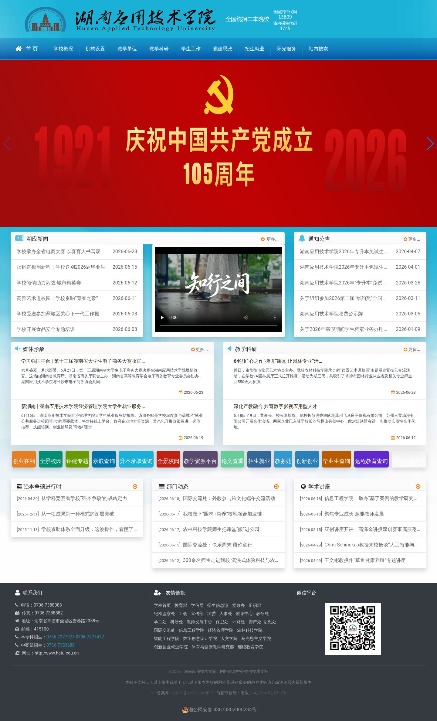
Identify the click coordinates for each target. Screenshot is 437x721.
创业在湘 (24, 461)
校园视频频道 (409, 461)
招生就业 (254, 49)
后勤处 (270, 622)
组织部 (255, 605)
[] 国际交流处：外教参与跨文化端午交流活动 (216, 498)
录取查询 (104, 461)
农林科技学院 (250, 630)
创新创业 (307, 461)
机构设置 (95, 49)
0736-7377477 (89, 637)
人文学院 (229, 638)
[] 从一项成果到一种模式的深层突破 (65, 514)
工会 (183, 613)
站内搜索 (318, 49)
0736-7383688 (60, 645)
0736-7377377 (60, 637)
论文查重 (232, 461)
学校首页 (162, 605)
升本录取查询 (136, 461)
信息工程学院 (191, 630)
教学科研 (159, 49)
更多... (270, 239)
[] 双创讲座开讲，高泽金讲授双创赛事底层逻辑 (361, 529)
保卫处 (222, 622)
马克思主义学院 (256, 638)
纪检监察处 (164, 613)
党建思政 (222, 49)
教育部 (180, 605)
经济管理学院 (220, 630)
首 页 (26, 48)
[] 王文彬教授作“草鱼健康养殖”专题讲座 (352, 560)
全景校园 (51, 461)
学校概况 (63, 49)
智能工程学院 (166, 638)
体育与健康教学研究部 (212, 647)
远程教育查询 (371, 461)
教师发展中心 (199, 622)
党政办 (238, 605)
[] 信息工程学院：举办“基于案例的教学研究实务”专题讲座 (363, 498)
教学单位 (127, 49)
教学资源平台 (200, 461)
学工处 (160, 622)
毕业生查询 (336, 461)
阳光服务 (286, 49)
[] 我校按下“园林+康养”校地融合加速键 (210, 514)
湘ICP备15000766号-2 (193, 693)
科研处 (176, 622)
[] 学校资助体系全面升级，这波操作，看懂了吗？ (80, 529)
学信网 (197, 605)
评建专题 (77, 461)
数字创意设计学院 (200, 638)
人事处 (225, 613)
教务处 (283, 461)
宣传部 (197, 613)
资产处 (255, 622)
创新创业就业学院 (171, 647)
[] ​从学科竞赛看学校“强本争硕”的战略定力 (72, 498)
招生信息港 (218, 605)
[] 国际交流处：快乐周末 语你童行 (205, 545)
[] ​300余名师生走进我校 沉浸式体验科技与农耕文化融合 (221, 560)
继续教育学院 (250, 647)
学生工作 (191, 49)
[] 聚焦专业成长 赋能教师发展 (342, 514)
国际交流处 (164, 630)
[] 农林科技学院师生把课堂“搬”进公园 (208, 529)
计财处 (238, 622)
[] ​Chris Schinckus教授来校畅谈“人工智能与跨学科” (363, 545)
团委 (211, 613)
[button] (430, 143)
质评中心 (244, 613)
